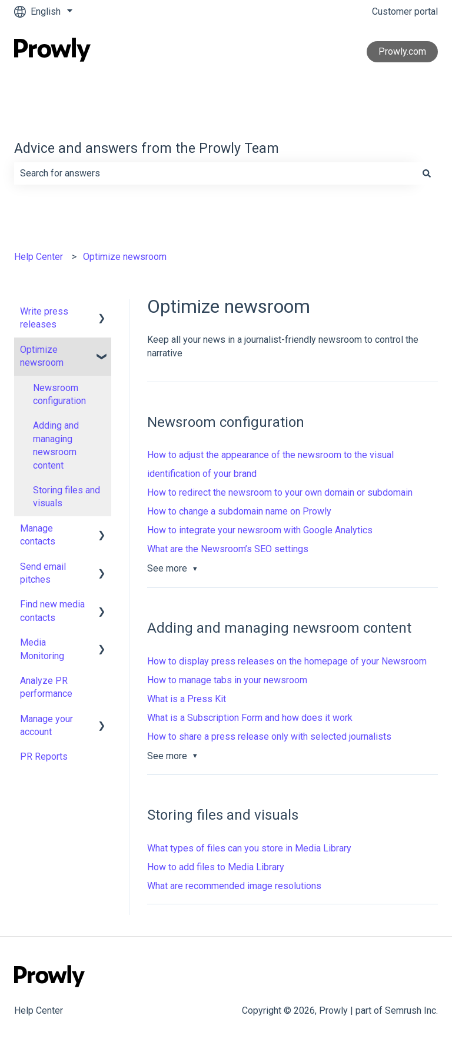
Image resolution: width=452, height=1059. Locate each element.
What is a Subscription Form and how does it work (250, 717)
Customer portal (405, 11)
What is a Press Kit (186, 698)
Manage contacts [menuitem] (37, 535)
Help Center (38, 256)
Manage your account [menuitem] (46, 725)
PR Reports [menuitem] (44, 756)
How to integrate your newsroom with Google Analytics (260, 530)
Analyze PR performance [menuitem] (46, 687)
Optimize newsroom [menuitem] (42, 356)
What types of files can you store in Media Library (249, 848)
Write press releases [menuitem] (44, 318)
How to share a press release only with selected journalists (269, 736)
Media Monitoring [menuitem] (42, 649)
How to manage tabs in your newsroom (227, 680)
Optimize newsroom (125, 256)
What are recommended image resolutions (234, 885)
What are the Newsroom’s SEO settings (227, 548)
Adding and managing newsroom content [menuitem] (56, 445)
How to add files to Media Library (215, 867)
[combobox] (215, 173)
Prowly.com (402, 51)
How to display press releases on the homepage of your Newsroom (287, 661)
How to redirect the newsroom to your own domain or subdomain (280, 492)
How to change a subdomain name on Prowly (239, 511)
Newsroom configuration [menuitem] (59, 394)
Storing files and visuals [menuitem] (66, 497)
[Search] (427, 173)
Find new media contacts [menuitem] (52, 611)
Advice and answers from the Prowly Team (146, 148)
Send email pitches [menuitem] (43, 573)
